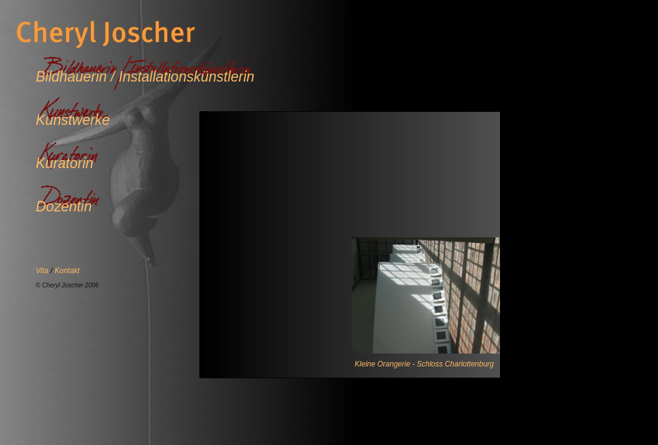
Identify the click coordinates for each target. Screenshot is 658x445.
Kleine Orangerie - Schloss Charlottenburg (424, 364)
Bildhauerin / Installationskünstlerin (145, 77)
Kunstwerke (73, 120)
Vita (43, 270)
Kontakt (67, 270)
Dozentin (64, 206)
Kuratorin (64, 163)
